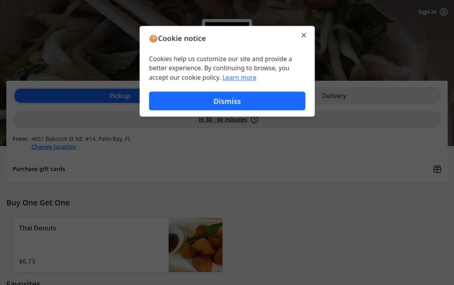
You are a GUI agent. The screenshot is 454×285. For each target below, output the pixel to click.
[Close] (304, 34)
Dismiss (227, 101)
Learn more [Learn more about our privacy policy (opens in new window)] (239, 77)
